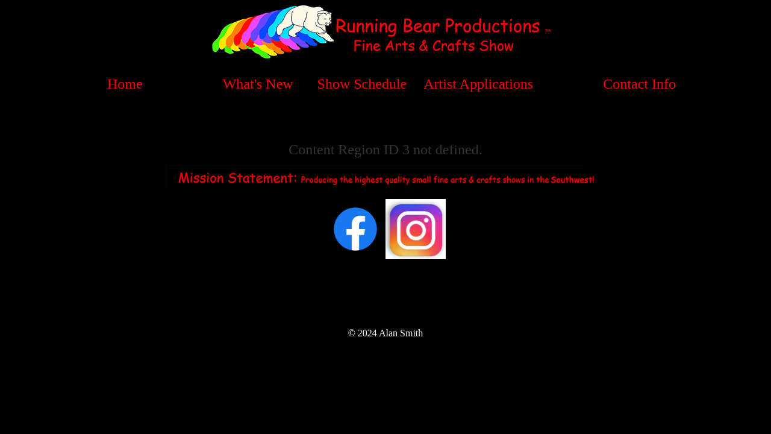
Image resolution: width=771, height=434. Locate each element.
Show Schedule (362, 84)
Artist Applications (478, 84)
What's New (258, 84)
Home (125, 84)
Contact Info (639, 84)
